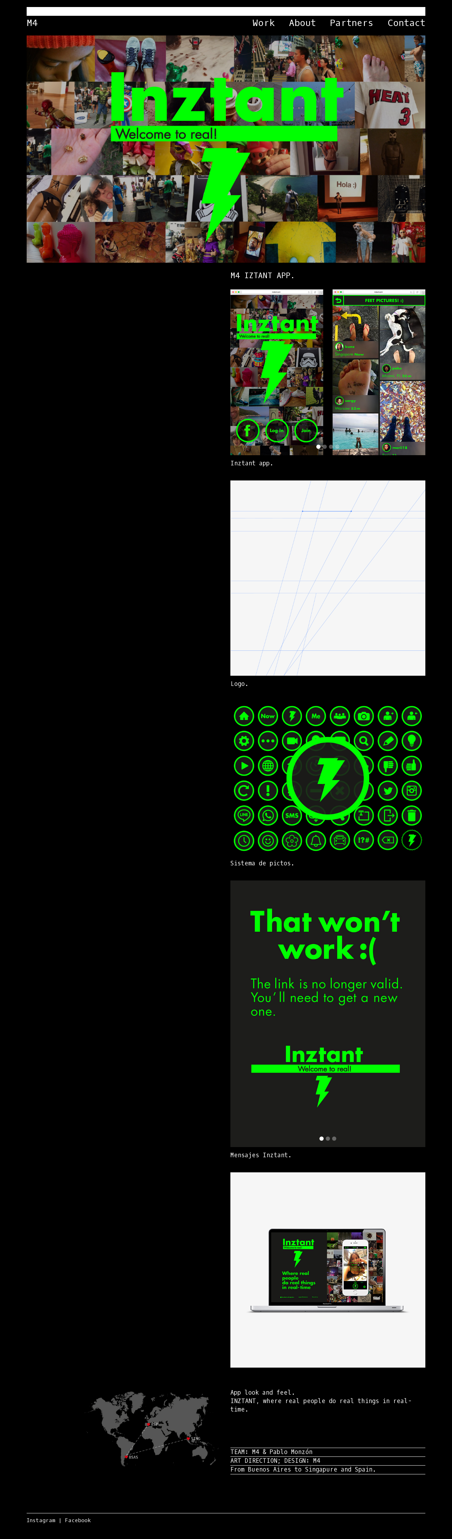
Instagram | (44, 1520)
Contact (406, 23)
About (302, 23)
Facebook (78, 1520)
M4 (32, 23)
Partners (351, 23)
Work (263, 23)
